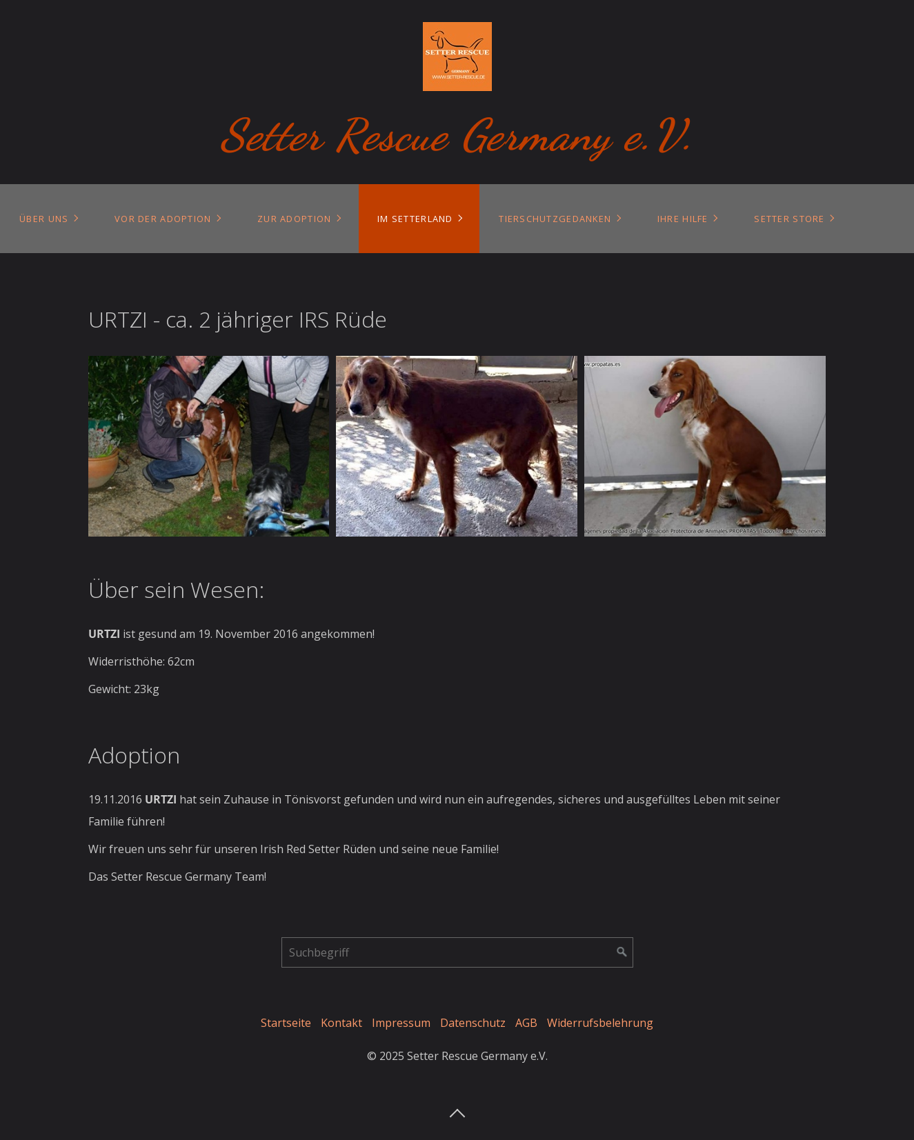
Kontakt (341, 1022)
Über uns (43, 218)
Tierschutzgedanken (555, 218)
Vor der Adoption (163, 218)
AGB (526, 1022)
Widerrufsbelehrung (600, 1022)
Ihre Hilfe (682, 218)
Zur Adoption (294, 218)
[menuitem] (48, 218)
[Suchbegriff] (457, 952)
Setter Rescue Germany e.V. (457, 134)
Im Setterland (415, 218)
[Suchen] (622, 952)
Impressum (401, 1022)
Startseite (286, 1022)
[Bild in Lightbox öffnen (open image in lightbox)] (209, 446)
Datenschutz (473, 1022)
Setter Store (789, 218)
